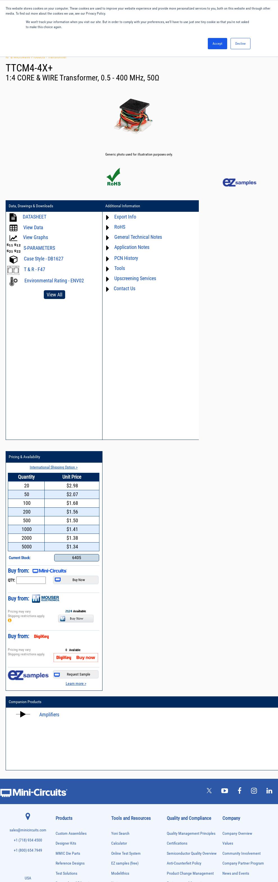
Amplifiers (49, 464)
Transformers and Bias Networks (75, 842)
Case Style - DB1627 (43, 259)
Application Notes (127, 247)
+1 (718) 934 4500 (28, 589)
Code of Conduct (180, 652)
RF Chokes (62, 807)
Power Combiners (66, 771)
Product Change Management (190, 622)
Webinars (118, 678)
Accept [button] (217, 44)
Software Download (126, 718)
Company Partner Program (243, 612)
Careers (234, 635)
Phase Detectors (65, 760)
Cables (60, 678)
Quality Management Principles (191, 582)
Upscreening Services (131, 278)
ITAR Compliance (180, 662)
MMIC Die (61, 742)
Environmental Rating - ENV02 (54, 281)
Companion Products (25, 451)
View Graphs (35, 237)
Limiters (60, 736)
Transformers (64, 836)
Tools (115, 268)
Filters (59, 707)
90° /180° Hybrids (66, 801)
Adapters (61, 648)
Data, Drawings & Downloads (31, 206)
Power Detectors (66, 777)
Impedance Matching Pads (71, 730)
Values (227, 592)
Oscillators (62, 754)
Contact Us (120, 288)
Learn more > (256, 432)
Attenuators (62, 660)
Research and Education (74, 632)
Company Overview (237, 582)
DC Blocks (62, 695)
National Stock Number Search (135, 698)
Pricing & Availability (208, 206)
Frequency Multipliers (69, 724)
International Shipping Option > (235, 216)
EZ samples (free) (124, 612)
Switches (61, 812)
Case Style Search (125, 708)
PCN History (122, 258)
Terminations (63, 824)
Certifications (177, 592)
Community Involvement (241, 602)
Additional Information (118, 206)
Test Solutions (66, 622)
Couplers (61, 683)
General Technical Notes (134, 237)
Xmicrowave (120, 632)
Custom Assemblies (71, 582)
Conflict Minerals (180, 672)
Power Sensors (65, 783)
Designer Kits (66, 592)
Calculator (119, 592)
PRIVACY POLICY (136, 859)
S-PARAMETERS (39, 248)
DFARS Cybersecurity (183, 682)
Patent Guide (121, 688)
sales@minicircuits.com (28, 579)
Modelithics (120, 622)
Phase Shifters (64, 766)
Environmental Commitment (189, 632)
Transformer (57, 57)
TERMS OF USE (111, 859)
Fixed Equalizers (66, 713)
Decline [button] (240, 44)
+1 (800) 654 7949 (28, 599)
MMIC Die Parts (68, 602)
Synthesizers (63, 818)
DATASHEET (34, 217)
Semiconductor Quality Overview (192, 602)
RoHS (115, 227)
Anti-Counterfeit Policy (184, 612)
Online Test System (126, 602)
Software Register (124, 728)
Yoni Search (120, 582)
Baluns (60, 666)
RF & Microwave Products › (27, 57)
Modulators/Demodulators (71, 748)
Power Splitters (65, 789)
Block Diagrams (123, 652)
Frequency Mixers (66, 719)
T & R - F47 (34, 269)
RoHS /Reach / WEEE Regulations (192, 642)
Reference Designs (70, 612)
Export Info (121, 217)
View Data (33, 227)
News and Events (235, 622)
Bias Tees (61, 672)
